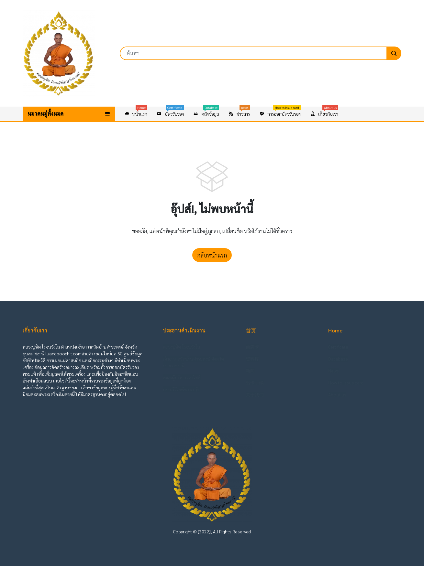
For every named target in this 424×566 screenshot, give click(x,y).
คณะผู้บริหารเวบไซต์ (182, 377)
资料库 (252, 359)
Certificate (338, 347)
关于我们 (255, 394)
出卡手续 (255, 382)
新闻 (250, 370)
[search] (393, 53)
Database (338, 359)
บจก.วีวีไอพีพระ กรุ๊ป (181, 389)
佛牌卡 (252, 347)
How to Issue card (345, 382)
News (333, 370)
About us (337, 394)
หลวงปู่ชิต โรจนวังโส (181, 347)
